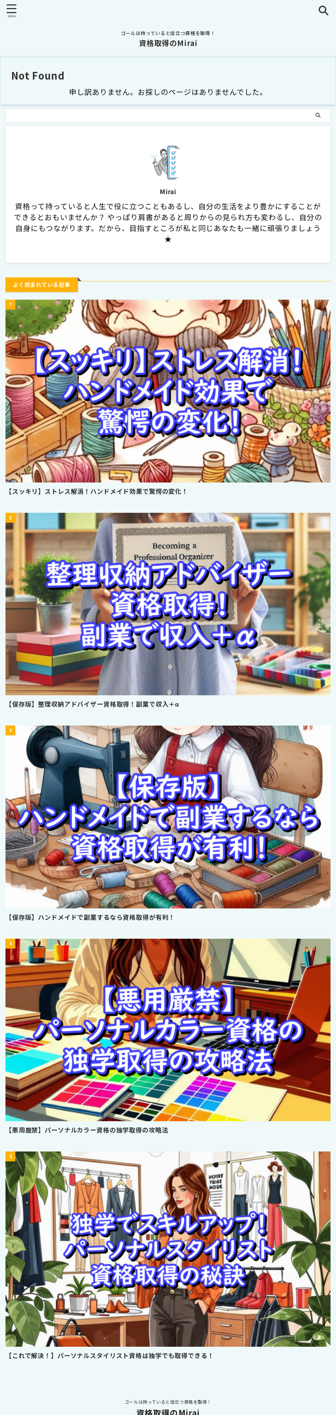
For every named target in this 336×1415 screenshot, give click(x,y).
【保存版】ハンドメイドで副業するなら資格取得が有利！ (95, 917)
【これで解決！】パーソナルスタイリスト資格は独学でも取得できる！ (115, 1355)
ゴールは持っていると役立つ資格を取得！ (168, 1402)
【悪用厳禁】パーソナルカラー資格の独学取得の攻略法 (91, 1129)
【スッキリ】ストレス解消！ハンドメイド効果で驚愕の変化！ (102, 491)
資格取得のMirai (168, 43)
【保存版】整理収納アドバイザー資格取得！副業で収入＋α (97, 703)
